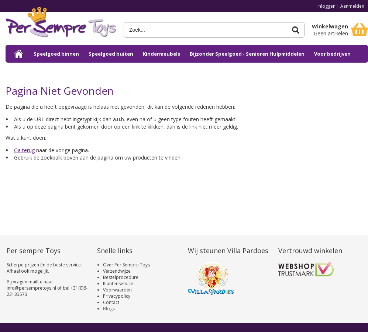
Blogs (109, 308)
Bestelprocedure (120, 277)
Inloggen (326, 6)
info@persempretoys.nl (31, 288)
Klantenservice (118, 283)
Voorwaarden (117, 290)
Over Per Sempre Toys (126, 265)
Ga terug (24, 150)
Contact (111, 302)
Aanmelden (352, 6)
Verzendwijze (117, 271)
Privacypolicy (116, 296)
